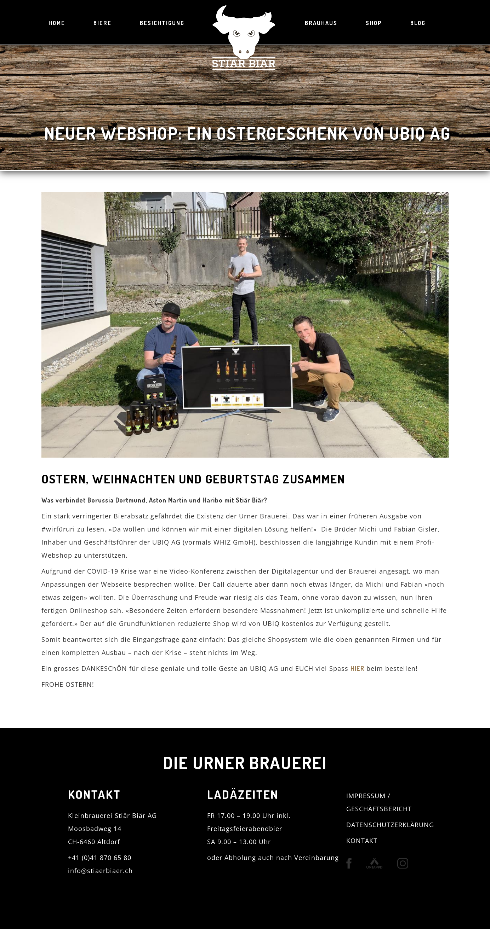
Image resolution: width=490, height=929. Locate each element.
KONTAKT (361, 840)
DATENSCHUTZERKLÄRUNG (390, 824)
